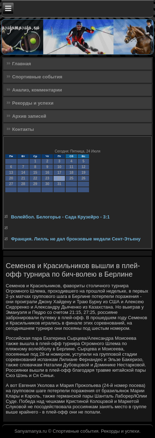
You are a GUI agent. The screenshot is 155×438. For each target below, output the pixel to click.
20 (11, 178)
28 (23, 184)
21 (23, 178)
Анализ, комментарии (37, 90)
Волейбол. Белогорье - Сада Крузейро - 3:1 (60, 217)
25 (71, 178)
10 (59, 167)
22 (35, 178)
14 (23, 172)
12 (83, 167)
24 (59, 178)
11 (71, 167)
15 (35, 172)
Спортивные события (37, 76)
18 (71, 172)
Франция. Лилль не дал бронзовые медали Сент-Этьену (75, 239)
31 (59, 184)
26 (83, 178)
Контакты (23, 129)
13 (11, 172)
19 (83, 172)
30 (47, 184)
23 (47, 178)
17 (59, 172)
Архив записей (29, 116)
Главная (21, 63)
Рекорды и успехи (32, 103)
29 (35, 184)
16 (47, 172)
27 (11, 184)
